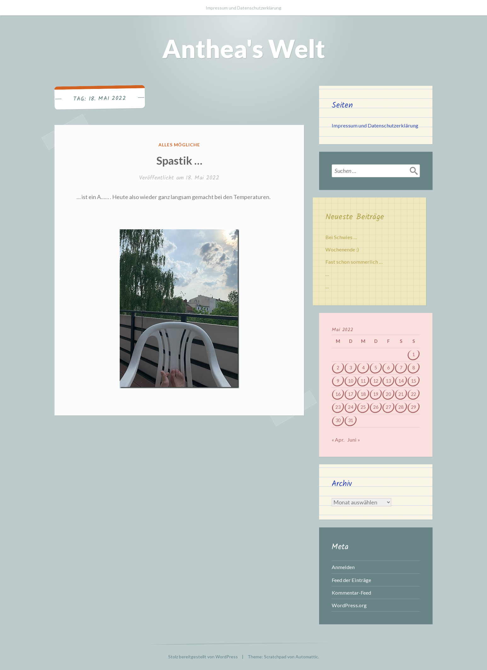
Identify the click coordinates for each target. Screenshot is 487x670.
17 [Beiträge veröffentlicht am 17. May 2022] (350, 394)
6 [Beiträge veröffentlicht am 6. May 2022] (388, 367)
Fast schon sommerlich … (354, 262)
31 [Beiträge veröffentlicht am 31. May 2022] (350, 420)
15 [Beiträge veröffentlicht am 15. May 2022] (413, 381)
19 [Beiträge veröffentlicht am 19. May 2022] (375, 394)
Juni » (353, 440)
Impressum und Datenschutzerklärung (243, 7)
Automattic (306, 656)
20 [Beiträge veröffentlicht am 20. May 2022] (388, 394)
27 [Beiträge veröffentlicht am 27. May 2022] (388, 407)
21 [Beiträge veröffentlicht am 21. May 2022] (401, 394)
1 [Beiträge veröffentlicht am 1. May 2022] (413, 354)
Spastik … (179, 160)
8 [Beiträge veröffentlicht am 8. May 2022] (413, 367)
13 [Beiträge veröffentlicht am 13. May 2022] (388, 381)
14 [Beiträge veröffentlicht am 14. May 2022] (401, 381)
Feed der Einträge (351, 580)
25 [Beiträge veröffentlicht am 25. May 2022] (363, 407)
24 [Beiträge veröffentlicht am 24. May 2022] (350, 407)
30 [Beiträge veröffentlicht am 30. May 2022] (338, 420)
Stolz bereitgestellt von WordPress (203, 656)
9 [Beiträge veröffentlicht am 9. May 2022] (338, 381)
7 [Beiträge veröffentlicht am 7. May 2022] (401, 367)
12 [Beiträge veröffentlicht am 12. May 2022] (375, 381)
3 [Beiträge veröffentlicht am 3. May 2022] (350, 367)
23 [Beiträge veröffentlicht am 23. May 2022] (338, 407)
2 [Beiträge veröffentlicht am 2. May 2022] (338, 367)
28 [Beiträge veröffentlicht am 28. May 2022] (401, 407)
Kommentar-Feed (351, 593)
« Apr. (338, 440)
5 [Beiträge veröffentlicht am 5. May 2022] (376, 367)
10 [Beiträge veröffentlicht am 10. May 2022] (350, 381)
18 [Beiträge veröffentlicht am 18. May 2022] (363, 394)
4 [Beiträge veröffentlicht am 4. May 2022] (363, 367)
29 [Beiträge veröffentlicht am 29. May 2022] (413, 407)
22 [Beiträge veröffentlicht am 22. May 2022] (413, 394)
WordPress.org (349, 605)
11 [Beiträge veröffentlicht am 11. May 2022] (363, 381)
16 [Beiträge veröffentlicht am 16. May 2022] (338, 394)
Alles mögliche (179, 144)
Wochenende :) (342, 249)
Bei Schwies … (341, 237)
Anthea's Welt (243, 48)
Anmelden (343, 567)
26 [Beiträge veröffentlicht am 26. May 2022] (375, 407)
